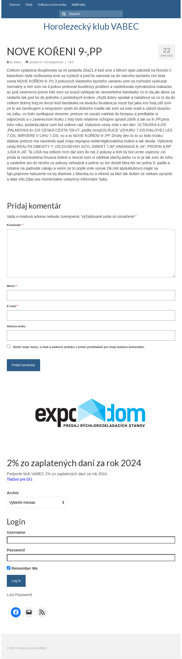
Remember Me (22, 568)
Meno (12, 286)
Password (16, 550)
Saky (17, 62)
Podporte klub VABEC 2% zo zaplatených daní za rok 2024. (57, 474)
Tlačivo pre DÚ (19, 479)
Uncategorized (53, 62)
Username (16, 532)
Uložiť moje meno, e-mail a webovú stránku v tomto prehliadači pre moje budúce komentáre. (79, 347)
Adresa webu (16, 326)
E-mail (12, 306)
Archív (13, 493)
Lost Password (19, 595)
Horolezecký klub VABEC (91, 26)
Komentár (15, 225)
